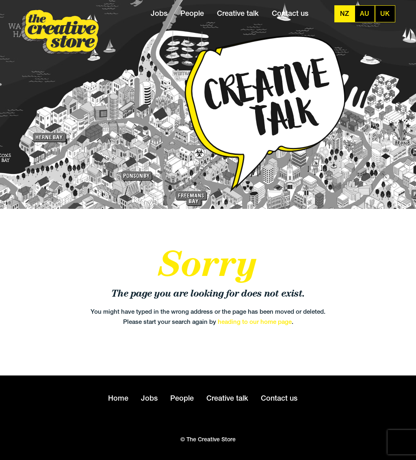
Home (118, 398)
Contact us (290, 13)
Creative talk (238, 13)
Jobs (159, 13)
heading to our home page (255, 321)
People (192, 13)
